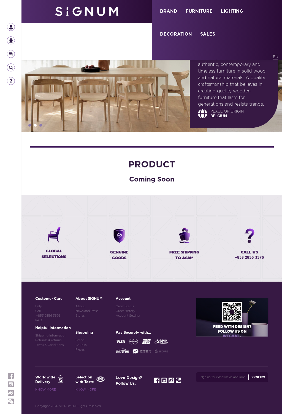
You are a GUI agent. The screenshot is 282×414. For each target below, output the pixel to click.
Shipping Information (50, 335)
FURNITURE (199, 11)
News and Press (86, 310)
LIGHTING (232, 11)
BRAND (168, 11)
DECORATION (176, 34)
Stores (80, 315)
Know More (45, 389)
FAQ (38, 320)
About (80, 306)
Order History (125, 310)
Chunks (80, 344)
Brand (79, 340)
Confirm (258, 377)
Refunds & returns (48, 340)
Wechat (231, 336)
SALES (207, 34)
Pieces (80, 349)
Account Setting (128, 315)
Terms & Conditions (49, 344)
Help (38, 306)
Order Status (125, 306)
